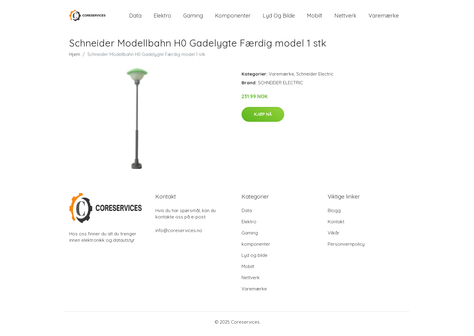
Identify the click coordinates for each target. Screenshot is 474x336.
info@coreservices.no (178, 234)
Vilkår (333, 236)
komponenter (233, 17)
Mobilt (314, 17)
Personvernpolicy (346, 247)
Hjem (74, 58)
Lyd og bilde (279, 17)
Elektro (162, 17)
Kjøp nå (263, 118)
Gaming (193, 17)
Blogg (334, 214)
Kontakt (336, 225)
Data (135, 17)
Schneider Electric (314, 77)
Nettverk (345, 17)
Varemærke (383, 17)
